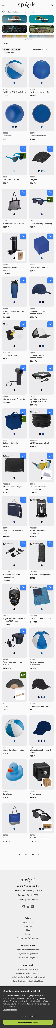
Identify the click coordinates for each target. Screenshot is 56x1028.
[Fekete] (16, 127)
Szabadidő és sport (15, 12)
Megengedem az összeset (28, 1022)
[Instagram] (28, 906)
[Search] (52, 4)
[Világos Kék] (14, 171)
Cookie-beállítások (28, 1016)
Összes (28, 39)
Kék (6, 49)
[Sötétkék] (42, 214)
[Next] (38, 854)
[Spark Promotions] (26, 5)
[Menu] (3, 4)
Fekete (16, 49)
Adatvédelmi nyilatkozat (28, 969)
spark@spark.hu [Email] (31, 899)
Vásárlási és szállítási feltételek (28, 973)
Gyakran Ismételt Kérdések (28, 938)
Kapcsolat (28, 926)
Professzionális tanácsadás (28, 950)
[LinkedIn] (32, 906)
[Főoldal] (28, 880)
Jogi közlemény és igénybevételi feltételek (28, 977)
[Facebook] (23, 906)
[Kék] (14, 83)
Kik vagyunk (28, 922)
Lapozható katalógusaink (28, 957)
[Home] (3, 12)
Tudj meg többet (10, 1010)
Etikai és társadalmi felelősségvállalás (28, 981)
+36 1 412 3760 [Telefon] (32, 895)
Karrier (28, 934)
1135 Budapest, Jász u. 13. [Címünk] (32, 891)
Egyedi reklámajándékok (28, 953)
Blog (28, 930)
